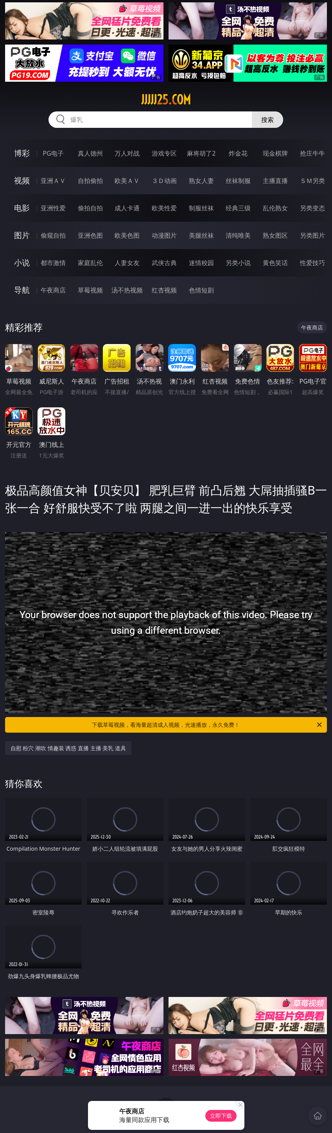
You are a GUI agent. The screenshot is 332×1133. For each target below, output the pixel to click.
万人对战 (127, 153)
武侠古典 (164, 262)
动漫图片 (164, 235)
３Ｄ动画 (164, 180)
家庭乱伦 (90, 262)
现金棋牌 (275, 153)
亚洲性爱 (53, 208)
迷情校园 (201, 262)
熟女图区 (275, 235)
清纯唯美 (238, 235)
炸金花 (238, 153)
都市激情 (53, 262)
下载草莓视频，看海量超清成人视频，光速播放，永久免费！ (207, 725)
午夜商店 (53, 290)
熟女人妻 (201, 180)
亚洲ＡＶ (53, 180)
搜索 (267, 119)
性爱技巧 (312, 262)
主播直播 (275, 180)
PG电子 (53, 153)
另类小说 (238, 262)
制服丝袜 (201, 208)
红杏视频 (164, 290)
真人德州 (90, 153)
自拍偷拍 (90, 180)
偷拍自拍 (90, 208)
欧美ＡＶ (127, 180)
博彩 (22, 153)
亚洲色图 (90, 235)
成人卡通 (127, 208)
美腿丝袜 (201, 235)
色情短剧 (201, 290)
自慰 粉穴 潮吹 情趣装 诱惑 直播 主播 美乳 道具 (68, 748)
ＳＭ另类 (312, 180)
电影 (22, 208)
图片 (22, 235)
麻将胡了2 (201, 153)
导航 (22, 290)
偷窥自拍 (53, 235)
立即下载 (221, 1115)
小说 (22, 262)
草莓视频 (90, 290)
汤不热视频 (127, 290)
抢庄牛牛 (312, 153)
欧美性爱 (164, 208)
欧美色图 (127, 235)
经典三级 (238, 208)
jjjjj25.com (166, 100)
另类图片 (312, 235)
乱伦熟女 (275, 208)
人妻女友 (127, 262)
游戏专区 (164, 153)
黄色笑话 (275, 262)
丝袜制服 (238, 180)
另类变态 (312, 208)
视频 (22, 180)
